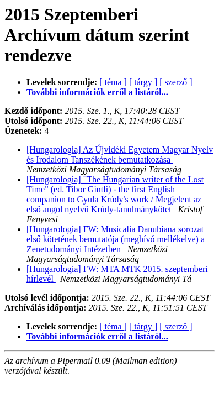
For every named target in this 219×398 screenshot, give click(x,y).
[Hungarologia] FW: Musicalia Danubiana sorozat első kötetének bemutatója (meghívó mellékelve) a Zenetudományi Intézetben (115, 239)
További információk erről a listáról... (97, 92)
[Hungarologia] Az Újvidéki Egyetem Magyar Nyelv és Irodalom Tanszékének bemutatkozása (119, 154)
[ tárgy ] (143, 82)
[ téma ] (113, 82)
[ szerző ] (176, 82)
